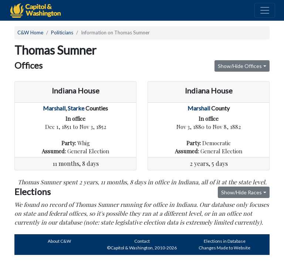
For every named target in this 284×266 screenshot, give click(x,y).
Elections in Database (225, 241)
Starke (76, 108)
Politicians (62, 32)
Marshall (54, 108)
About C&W (59, 241)
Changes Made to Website (224, 247)
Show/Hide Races (241, 192)
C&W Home (30, 32)
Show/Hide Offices (240, 66)
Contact (142, 241)
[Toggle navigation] (264, 10)
